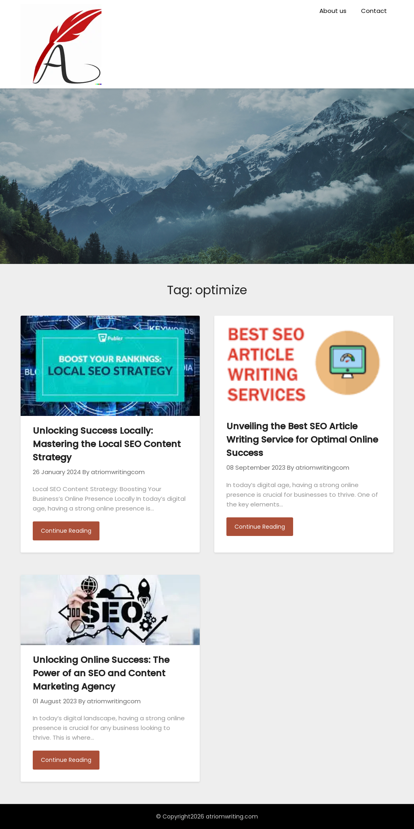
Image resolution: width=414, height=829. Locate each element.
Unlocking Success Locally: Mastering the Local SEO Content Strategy (107, 444)
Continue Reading (66, 531)
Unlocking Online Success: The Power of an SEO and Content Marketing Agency (101, 673)
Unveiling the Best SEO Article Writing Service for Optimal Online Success (302, 439)
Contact (374, 10)
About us (332, 10)
